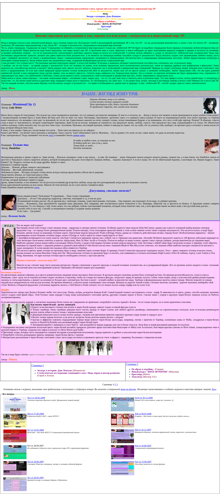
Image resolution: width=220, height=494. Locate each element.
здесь (51, 135)
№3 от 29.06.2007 (35, 462)
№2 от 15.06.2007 (143, 462)
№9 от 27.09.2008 (35, 414)
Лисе (214, 389)
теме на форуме (128, 389)
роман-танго (79, 135)
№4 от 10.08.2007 (143, 446)
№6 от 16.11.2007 (143, 430)
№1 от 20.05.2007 (35, 477)
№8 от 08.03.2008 (143, 414)
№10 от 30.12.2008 (144, 398)
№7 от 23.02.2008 (35, 430)
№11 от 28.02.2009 (36, 398)
